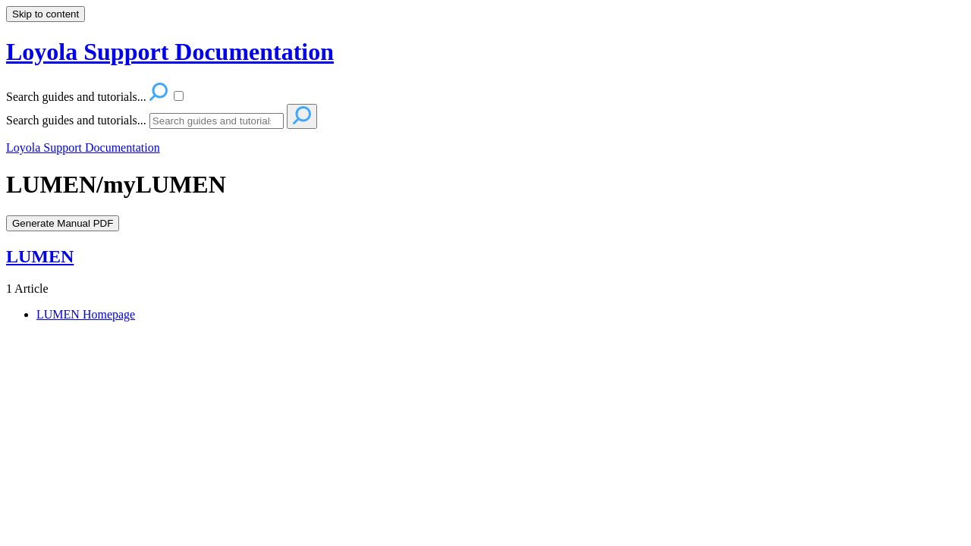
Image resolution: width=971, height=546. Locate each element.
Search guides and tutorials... (76, 120)
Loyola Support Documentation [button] (170, 51)
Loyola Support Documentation (83, 147)
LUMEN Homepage (85, 314)
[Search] (216, 121)
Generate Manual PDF (62, 223)
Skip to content (45, 14)
